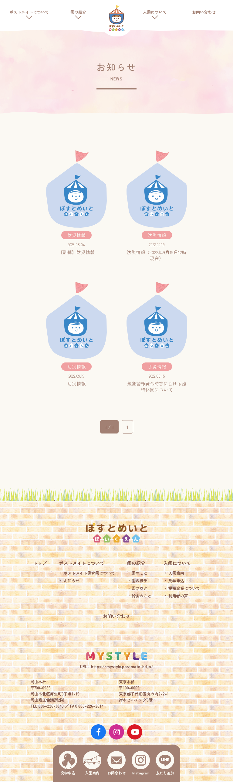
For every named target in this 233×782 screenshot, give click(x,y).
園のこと (139, 573)
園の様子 (139, 580)
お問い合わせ (204, 12)
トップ (40, 563)
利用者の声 (178, 596)
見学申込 (176, 580)
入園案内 (176, 573)
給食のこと (141, 596)
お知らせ (71, 580)
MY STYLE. (116, 656)
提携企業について (184, 588)
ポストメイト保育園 (116, 18)
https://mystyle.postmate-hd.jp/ (122, 666)
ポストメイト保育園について (89, 573)
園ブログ (139, 588)
